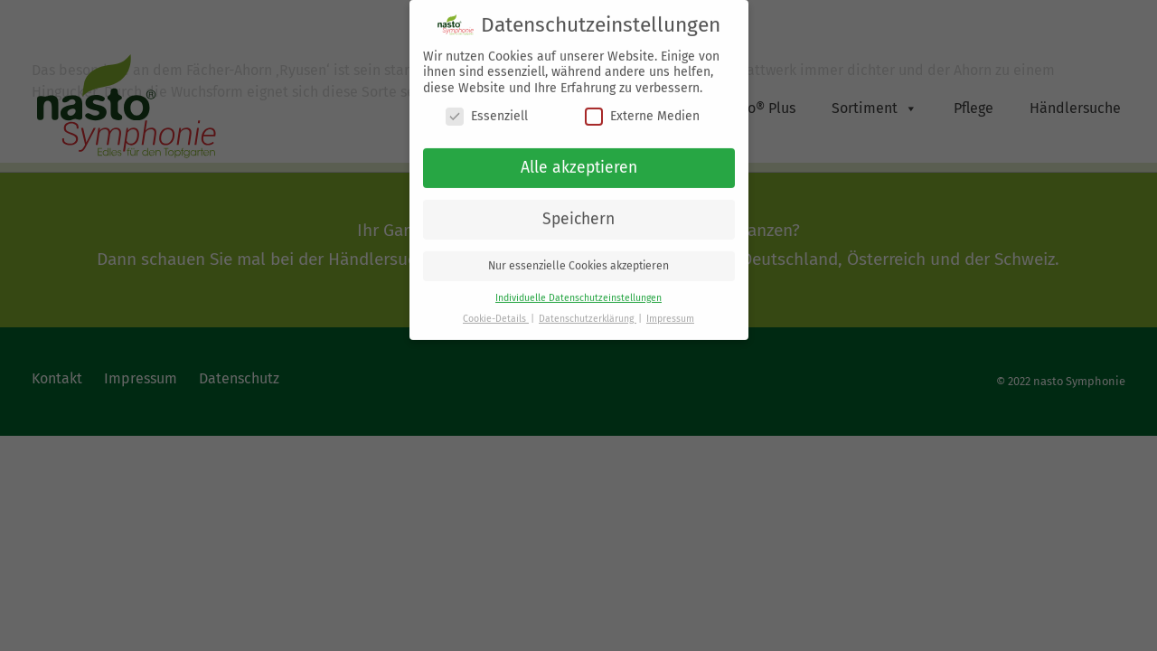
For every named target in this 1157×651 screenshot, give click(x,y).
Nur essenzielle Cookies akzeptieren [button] (578, 257)
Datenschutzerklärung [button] (587, 310)
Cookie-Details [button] (496, 310)
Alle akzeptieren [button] (579, 159)
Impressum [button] (670, 310)
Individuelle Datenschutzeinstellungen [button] (578, 290)
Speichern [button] (578, 211)
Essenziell (487, 108)
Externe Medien (642, 108)
